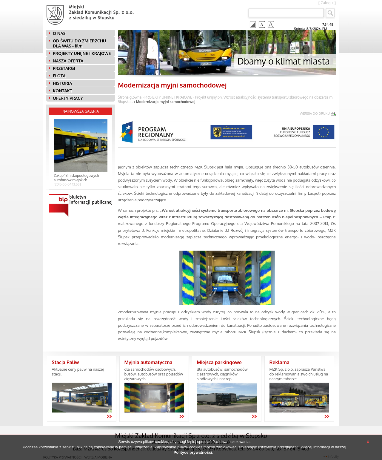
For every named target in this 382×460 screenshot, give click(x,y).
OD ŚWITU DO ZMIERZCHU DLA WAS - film (79, 43)
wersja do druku (315, 113)
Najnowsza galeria (80, 111)
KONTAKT (62, 90)
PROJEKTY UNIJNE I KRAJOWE (82, 53)
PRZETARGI (64, 68)
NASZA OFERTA (68, 60)
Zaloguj (327, 2)
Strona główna (129, 97)
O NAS (59, 33)
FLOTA (59, 75)
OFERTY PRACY (68, 98)
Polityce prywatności (193, 452)
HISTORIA (62, 83)
